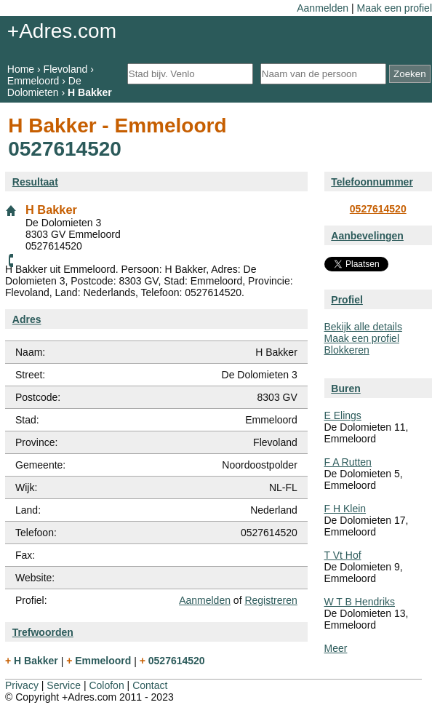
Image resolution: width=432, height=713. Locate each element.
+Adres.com (61, 31)
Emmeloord (33, 81)
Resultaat (35, 182)
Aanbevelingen (367, 236)
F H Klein (345, 508)
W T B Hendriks (360, 602)
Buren (345, 388)
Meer (336, 648)
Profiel (347, 300)
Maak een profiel (394, 8)
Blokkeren (346, 350)
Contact (149, 685)
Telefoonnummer (372, 182)
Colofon (106, 685)
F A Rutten (348, 462)
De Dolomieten (44, 86)
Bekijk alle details (363, 326)
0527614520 (378, 209)
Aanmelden (322, 8)
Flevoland (66, 69)
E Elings (342, 415)
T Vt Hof (342, 555)
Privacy (22, 685)
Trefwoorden (42, 632)
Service (64, 685)
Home (20, 69)
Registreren (270, 600)
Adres (26, 319)
